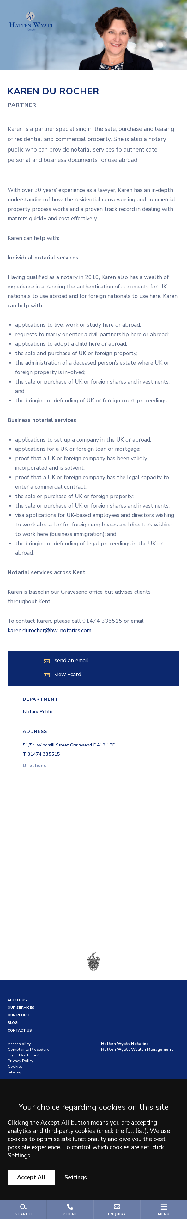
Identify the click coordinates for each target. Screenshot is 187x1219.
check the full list (122, 1131)
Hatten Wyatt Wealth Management (137, 1049)
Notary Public (38, 711)
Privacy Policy (20, 1061)
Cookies (15, 1066)
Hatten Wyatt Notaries (124, 1044)
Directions (34, 765)
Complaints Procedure (28, 1049)
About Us (17, 1000)
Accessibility (19, 1044)
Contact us (20, 1030)
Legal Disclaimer (23, 1055)
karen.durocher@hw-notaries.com (49, 630)
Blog (13, 1022)
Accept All (31, 1177)
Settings (75, 1177)
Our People (19, 1015)
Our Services (21, 1007)
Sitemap (15, 1072)
